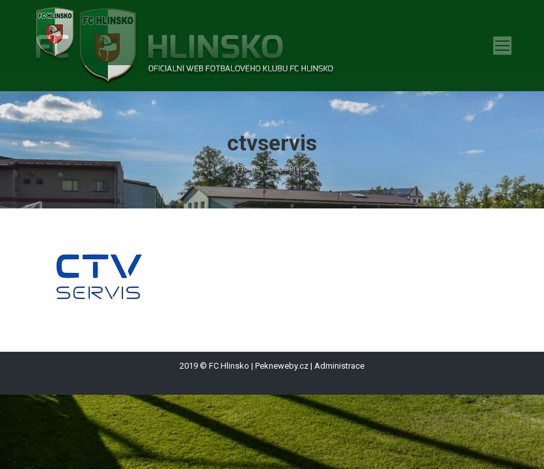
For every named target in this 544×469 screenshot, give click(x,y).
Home (249, 168)
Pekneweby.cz (281, 366)
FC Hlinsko (229, 366)
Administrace (339, 366)
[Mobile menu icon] (502, 45)
